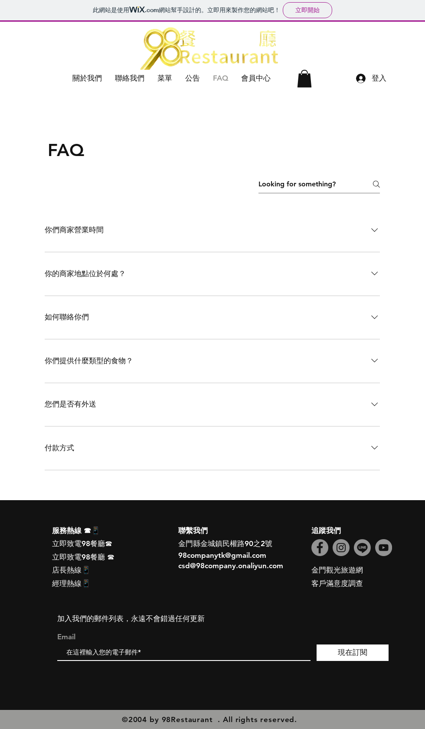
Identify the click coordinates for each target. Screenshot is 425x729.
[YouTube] (383, 547)
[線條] (362, 547)
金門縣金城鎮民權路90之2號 (225, 543)
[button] (87, 78)
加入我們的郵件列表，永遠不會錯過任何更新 (131, 618)
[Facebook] (319, 547)
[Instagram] (341, 547)
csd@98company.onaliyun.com (230, 565)
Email (66, 637)
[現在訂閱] (353, 652)
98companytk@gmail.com (222, 555)
